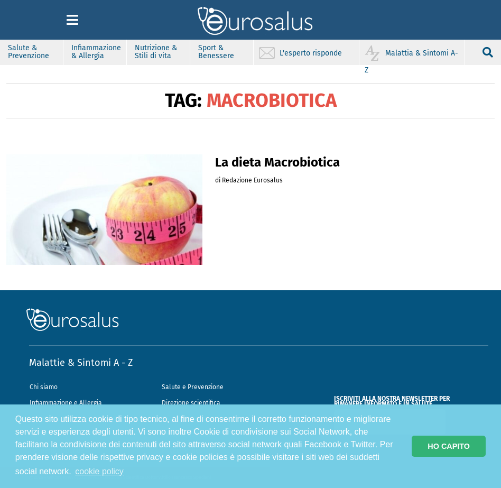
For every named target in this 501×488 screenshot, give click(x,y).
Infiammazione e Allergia (66, 403)
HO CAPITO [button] (449, 446)
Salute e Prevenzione (193, 387)
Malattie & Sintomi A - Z (81, 363)
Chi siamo (44, 387)
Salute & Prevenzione (28, 51)
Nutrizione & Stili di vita (156, 51)
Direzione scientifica (191, 403)
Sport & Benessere (216, 51)
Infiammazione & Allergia (96, 51)
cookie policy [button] (99, 471)
